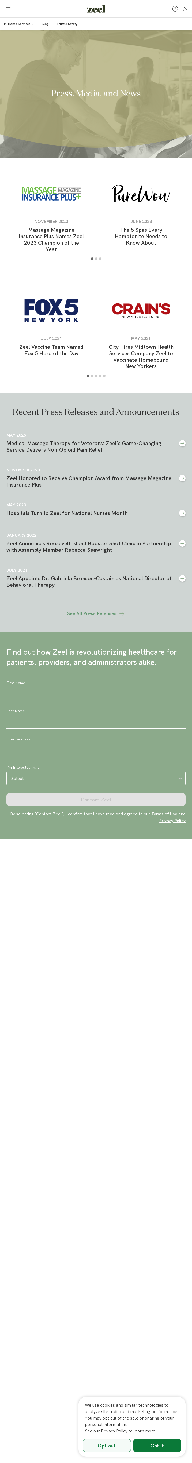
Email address (18, 739)
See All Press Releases (96, 613)
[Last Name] (96, 722)
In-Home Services (19, 24)
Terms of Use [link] (164, 813)
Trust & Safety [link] (67, 24)
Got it (157, 1446)
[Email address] (96, 750)
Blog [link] (45, 24)
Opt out (107, 1446)
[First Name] (96, 693)
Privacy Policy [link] (172, 820)
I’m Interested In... (22, 767)
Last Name (15, 711)
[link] (96, 8)
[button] (8, 9)
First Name (15, 682)
